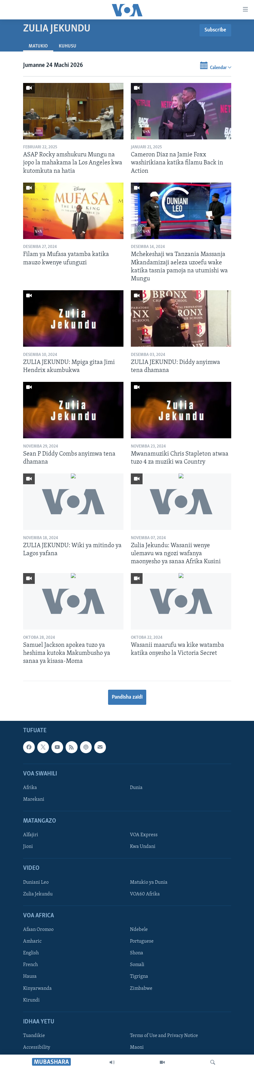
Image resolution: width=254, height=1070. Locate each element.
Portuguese (142, 941)
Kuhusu (67, 46)
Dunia (136, 787)
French (30, 964)
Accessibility (36, 1047)
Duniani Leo (36, 882)
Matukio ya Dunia (148, 882)
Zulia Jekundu (38, 894)
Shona (136, 953)
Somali (137, 964)
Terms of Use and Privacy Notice (164, 1035)
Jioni (28, 846)
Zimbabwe (141, 988)
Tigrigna (139, 976)
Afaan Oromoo (38, 929)
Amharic (32, 941)
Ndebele (139, 929)
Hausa (30, 976)
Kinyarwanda (37, 988)
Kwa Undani (142, 846)
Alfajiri (30, 834)
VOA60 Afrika (145, 894)
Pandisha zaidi (127, 697)
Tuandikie (34, 1035)
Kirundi (31, 1000)
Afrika (30, 787)
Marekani (33, 799)
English (31, 953)
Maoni (137, 1047)
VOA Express (144, 834)
